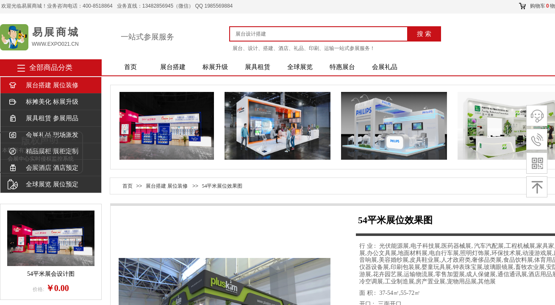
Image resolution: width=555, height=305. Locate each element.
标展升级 (215, 67)
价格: (38, 289)
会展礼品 (384, 67)
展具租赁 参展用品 (43, 118)
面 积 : (368, 293)
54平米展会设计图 (51, 274)
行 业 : (368, 246)
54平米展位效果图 (222, 186)
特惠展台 (342, 67)
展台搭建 (173, 67)
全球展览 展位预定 (43, 184)
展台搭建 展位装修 (43, 85)
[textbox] (322, 34)
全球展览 (300, 67)
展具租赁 (257, 67)
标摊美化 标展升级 (43, 102)
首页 (130, 67)
